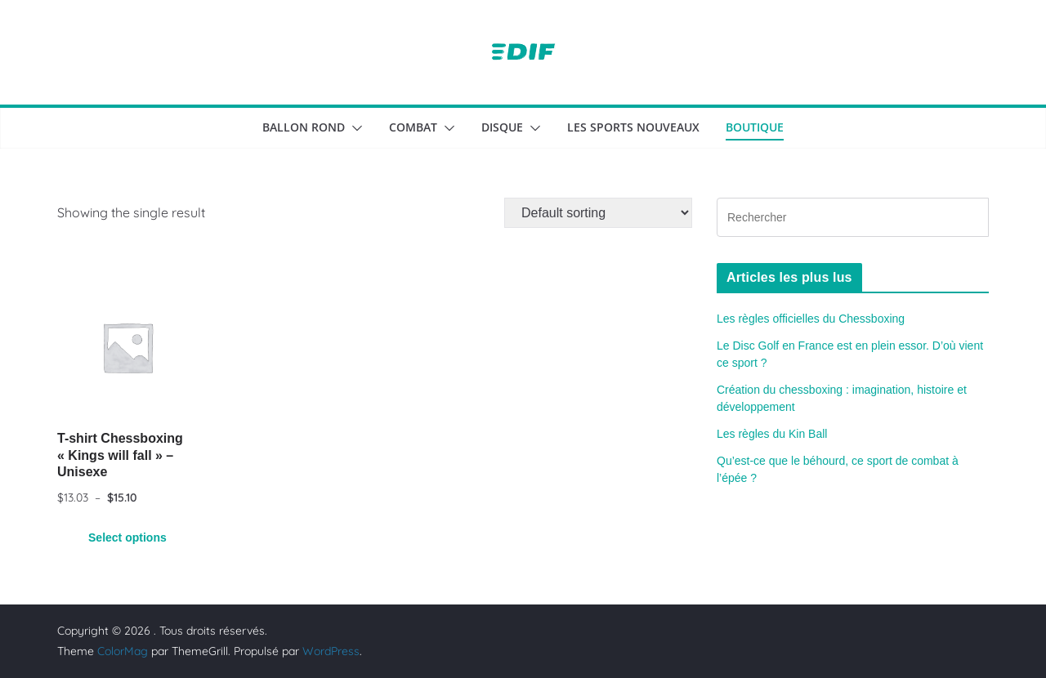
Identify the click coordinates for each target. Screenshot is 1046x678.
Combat (413, 127)
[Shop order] (598, 213)
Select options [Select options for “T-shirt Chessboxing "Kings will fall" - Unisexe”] (127, 537)
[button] (354, 128)
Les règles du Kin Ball (772, 433)
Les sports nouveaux (633, 127)
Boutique (755, 127)
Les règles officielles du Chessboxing (811, 318)
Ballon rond (303, 127)
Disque (502, 127)
